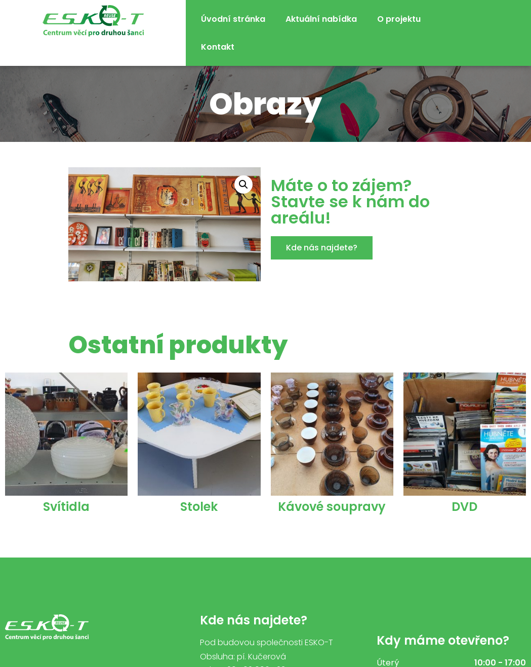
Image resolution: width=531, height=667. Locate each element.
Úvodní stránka (233, 19)
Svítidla (66, 506)
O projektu (399, 19)
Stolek (199, 506)
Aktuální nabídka (321, 19)
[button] (322, 248)
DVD (464, 506)
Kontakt (217, 47)
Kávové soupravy (332, 506)
